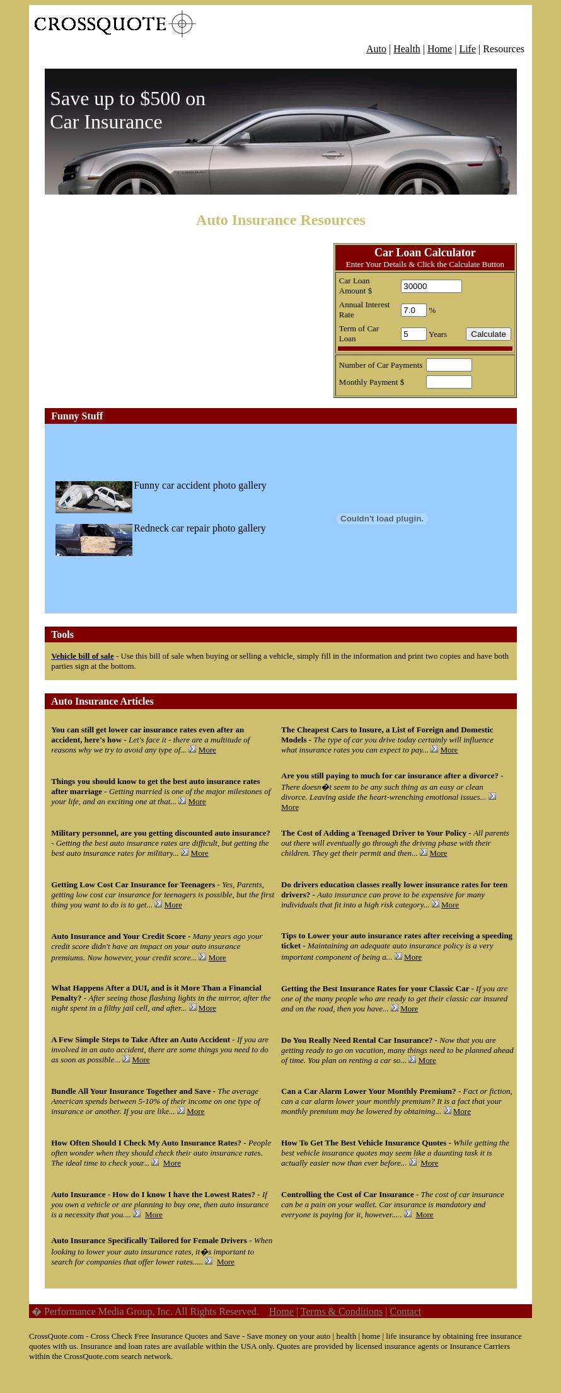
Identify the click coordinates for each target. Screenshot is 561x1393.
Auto (376, 48)
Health (406, 48)
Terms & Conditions (342, 1311)
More (207, 749)
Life (467, 48)
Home (439, 48)
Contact (405, 1311)
